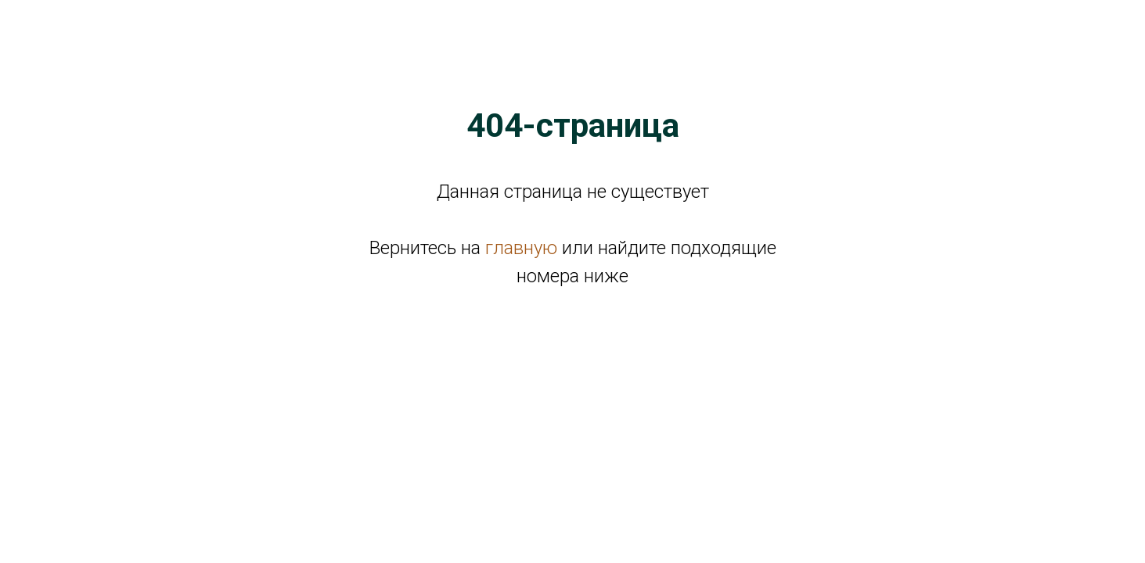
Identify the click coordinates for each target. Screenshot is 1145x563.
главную (521, 248)
